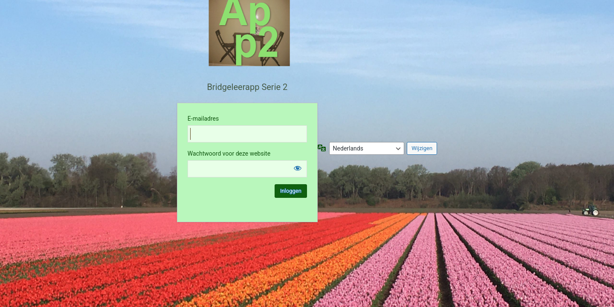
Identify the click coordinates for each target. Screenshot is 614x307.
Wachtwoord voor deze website (229, 153)
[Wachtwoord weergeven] (297, 168)
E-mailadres (203, 118)
